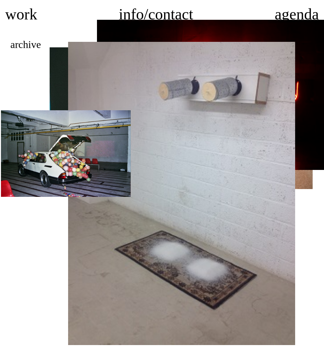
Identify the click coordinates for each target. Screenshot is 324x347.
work (21, 14)
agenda (297, 14)
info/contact (156, 14)
